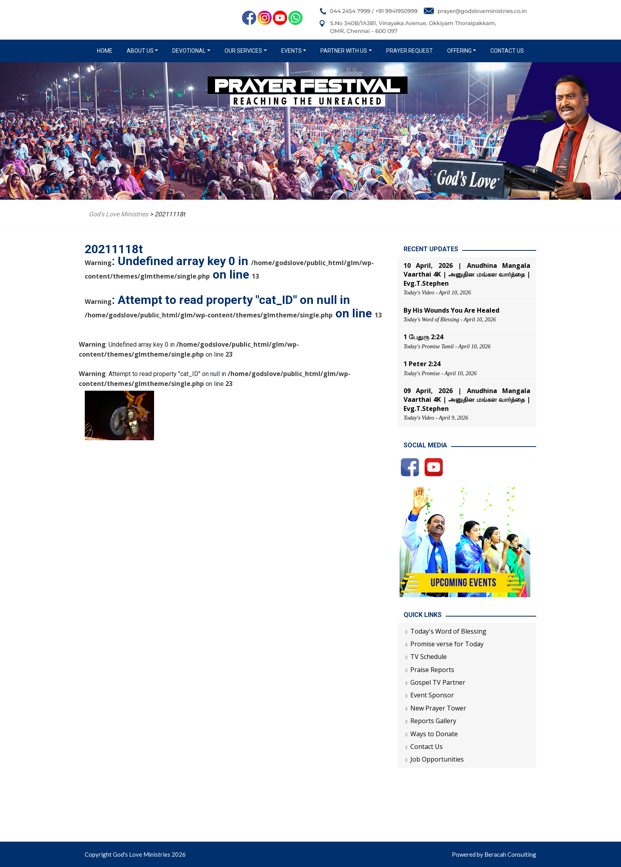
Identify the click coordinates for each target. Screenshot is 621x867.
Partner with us (343, 51)
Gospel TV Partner (437, 682)
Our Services (243, 51)
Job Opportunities (437, 759)
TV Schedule (428, 656)
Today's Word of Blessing (448, 631)
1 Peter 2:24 (422, 363)
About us (140, 51)
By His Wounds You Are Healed (451, 310)
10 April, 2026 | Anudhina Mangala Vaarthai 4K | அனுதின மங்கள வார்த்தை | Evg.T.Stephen (467, 274)
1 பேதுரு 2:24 (423, 336)
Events (291, 51)
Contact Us (507, 51)
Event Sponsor (432, 695)
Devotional (189, 51)
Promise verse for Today (447, 644)
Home (106, 50)
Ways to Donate (434, 734)
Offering (459, 51)
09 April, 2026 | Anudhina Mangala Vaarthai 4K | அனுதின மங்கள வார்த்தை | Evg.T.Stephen (467, 399)
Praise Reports (432, 669)
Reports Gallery (433, 720)
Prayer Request (409, 51)
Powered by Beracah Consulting (494, 854)
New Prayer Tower (438, 708)
